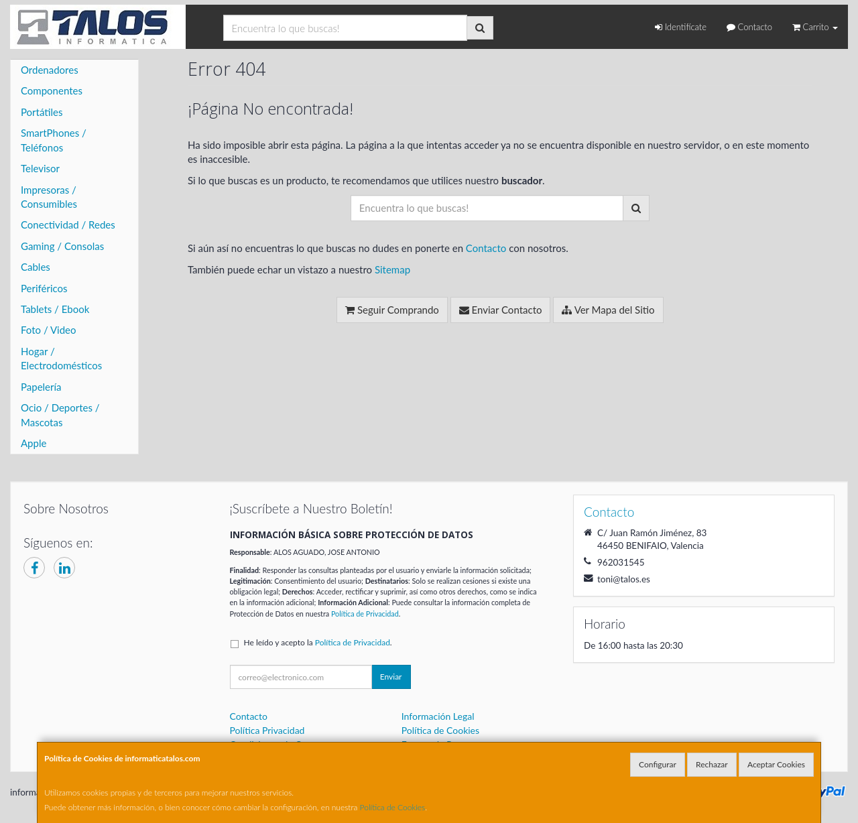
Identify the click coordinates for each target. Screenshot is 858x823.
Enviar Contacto (500, 310)
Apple (33, 443)
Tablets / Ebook (55, 309)
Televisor (40, 168)
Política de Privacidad (365, 613)
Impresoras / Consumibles (49, 197)
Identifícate (681, 26)
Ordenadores (49, 70)
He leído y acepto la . (318, 642)
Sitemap (392, 269)
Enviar (391, 677)
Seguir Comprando (392, 310)
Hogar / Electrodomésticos (61, 358)
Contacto (749, 26)
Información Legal (438, 716)
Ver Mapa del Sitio (608, 310)
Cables (35, 267)
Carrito (815, 26)
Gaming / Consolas (62, 246)
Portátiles (42, 112)
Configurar (657, 764)
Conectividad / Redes (68, 224)
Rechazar (712, 764)
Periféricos (44, 288)
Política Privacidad (267, 730)
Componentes (51, 90)
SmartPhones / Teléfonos (53, 140)
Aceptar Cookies (776, 764)
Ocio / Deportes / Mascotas (60, 414)
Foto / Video (48, 330)
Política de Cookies (393, 807)
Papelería (41, 387)
